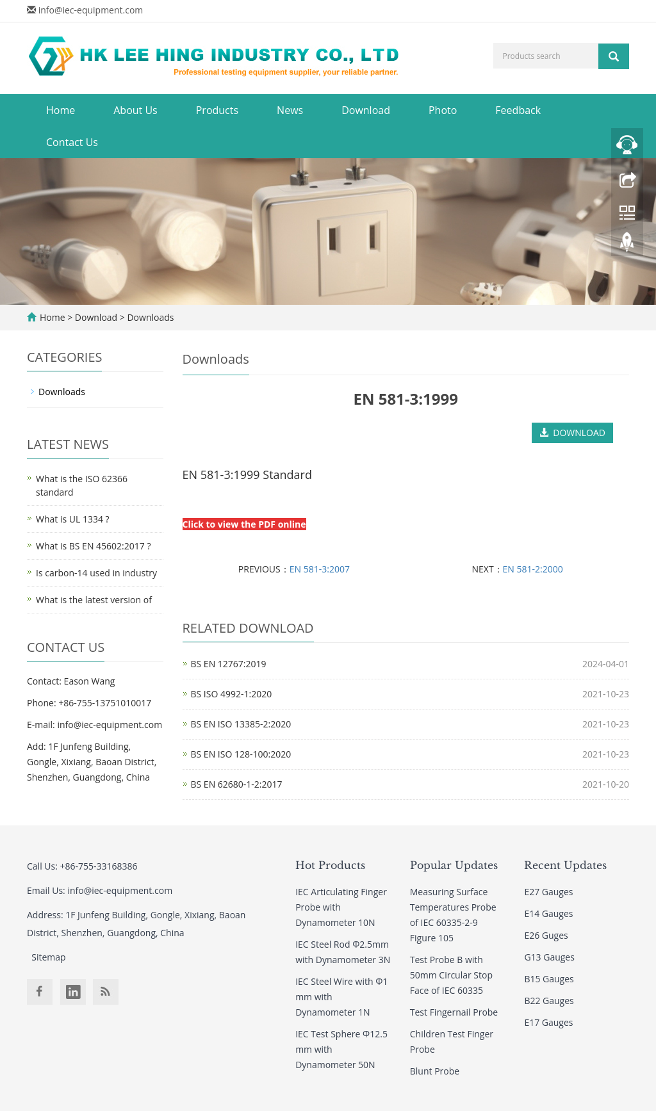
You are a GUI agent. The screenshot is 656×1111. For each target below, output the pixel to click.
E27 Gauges (548, 892)
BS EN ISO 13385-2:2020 (241, 724)
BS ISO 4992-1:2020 (231, 694)
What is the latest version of (94, 600)
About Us (135, 110)
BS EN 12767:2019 (228, 664)
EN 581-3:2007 (320, 569)
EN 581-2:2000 (533, 569)
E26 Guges (546, 935)
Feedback (518, 110)
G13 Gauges (549, 957)
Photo (443, 110)
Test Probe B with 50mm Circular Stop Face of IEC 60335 (451, 974)
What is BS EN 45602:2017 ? (93, 546)
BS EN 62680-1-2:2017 (237, 784)
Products (217, 110)
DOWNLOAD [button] (572, 432)
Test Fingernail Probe (454, 1012)
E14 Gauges (548, 913)
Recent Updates (565, 865)
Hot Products (330, 865)
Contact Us (72, 142)
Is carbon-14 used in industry (96, 573)
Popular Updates (454, 865)
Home (60, 110)
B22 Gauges (548, 1000)
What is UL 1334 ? (73, 519)
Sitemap (48, 957)
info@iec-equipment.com (91, 10)
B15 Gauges (548, 979)
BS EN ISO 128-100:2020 (241, 754)
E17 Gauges (548, 1022)
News (290, 110)
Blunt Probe (434, 1071)
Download (365, 110)
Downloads (149, 317)
